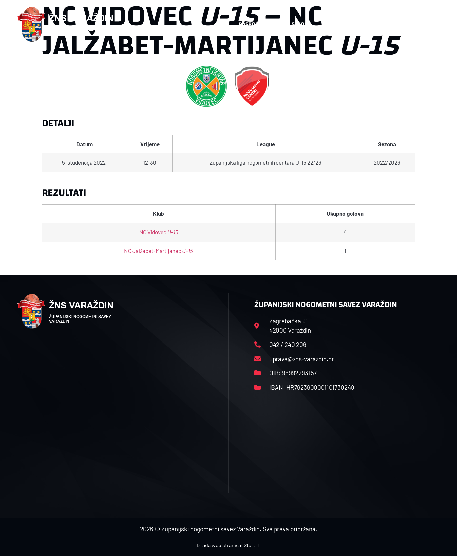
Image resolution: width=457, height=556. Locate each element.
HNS (221, 24)
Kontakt (371, 24)
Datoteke (335, 24)
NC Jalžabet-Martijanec (158, 251)
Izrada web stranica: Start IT (228, 545)
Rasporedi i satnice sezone (275, 24)
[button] (427, 24)
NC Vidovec (158, 232)
